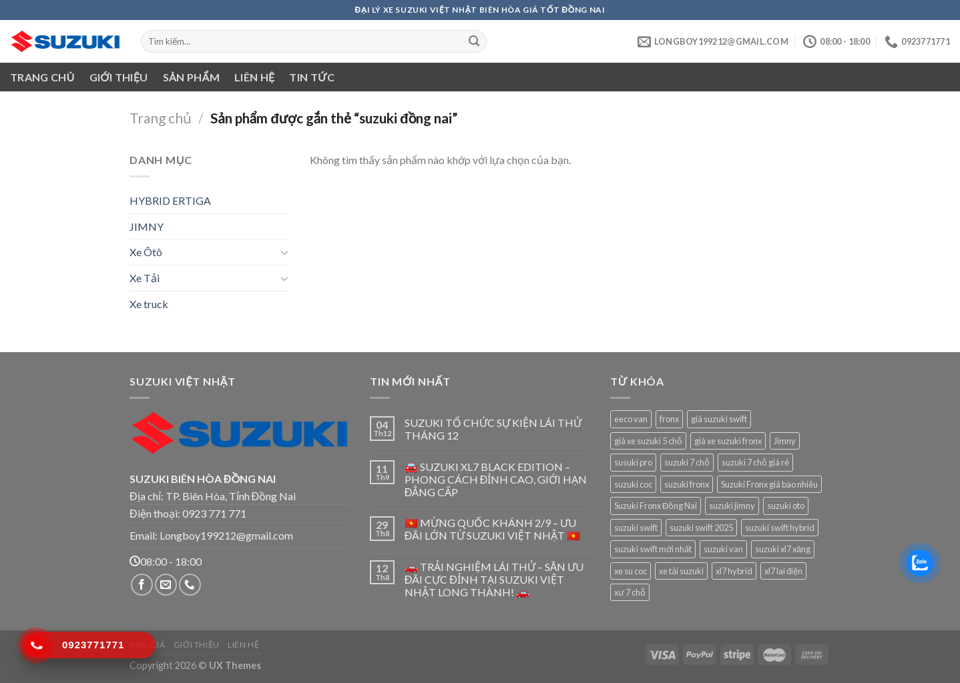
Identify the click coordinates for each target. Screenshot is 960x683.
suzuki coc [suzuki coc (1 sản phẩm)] (633, 484)
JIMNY (147, 226)
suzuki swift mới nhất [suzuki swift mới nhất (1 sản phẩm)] (653, 549)
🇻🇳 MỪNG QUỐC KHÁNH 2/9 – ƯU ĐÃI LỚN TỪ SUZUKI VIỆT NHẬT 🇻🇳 (493, 529)
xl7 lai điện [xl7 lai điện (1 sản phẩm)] (783, 571)
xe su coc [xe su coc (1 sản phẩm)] (630, 571)
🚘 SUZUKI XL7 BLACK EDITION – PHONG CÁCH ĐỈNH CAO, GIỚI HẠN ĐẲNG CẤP (496, 479)
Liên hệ (254, 77)
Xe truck (149, 303)
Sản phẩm (191, 77)
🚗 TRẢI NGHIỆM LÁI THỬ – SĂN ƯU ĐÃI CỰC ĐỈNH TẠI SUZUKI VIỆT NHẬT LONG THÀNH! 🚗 (494, 579)
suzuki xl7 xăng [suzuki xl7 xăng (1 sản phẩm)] (782, 549)
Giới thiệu (118, 77)
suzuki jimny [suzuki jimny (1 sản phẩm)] (732, 505)
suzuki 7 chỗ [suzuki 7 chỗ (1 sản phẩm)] (687, 462)
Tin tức (311, 77)
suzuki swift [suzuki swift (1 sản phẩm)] (636, 527)
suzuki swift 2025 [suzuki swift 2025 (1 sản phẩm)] (701, 527)
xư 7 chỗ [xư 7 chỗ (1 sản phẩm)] (630, 592)
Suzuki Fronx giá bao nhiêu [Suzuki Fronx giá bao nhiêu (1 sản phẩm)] (769, 484)
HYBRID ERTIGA (170, 200)
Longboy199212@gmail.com (226, 535)
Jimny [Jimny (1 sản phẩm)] (785, 441)
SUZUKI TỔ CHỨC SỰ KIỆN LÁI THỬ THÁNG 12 (493, 429)
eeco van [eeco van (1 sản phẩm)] (631, 419)
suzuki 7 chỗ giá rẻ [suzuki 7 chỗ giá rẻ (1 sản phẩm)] (755, 462)
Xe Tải (145, 277)
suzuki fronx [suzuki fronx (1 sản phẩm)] (686, 484)
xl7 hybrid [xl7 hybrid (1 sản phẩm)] (734, 571)
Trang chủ (42, 77)
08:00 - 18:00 (166, 561)
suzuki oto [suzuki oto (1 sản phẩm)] (785, 505)
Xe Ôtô (146, 251)
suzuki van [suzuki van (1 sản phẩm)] (723, 549)
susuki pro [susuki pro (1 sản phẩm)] (633, 462)
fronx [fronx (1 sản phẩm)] (669, 419)
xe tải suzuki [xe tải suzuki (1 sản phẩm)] (681, 571)
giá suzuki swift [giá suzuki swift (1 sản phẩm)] (719, 419)
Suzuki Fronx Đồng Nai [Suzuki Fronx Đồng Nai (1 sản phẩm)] (655, 505)
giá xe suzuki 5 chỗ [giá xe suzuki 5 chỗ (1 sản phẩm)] (648, 441)
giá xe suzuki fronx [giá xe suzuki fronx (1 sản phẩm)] (728, 441)
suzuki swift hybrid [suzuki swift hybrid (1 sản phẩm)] (779, 527)
